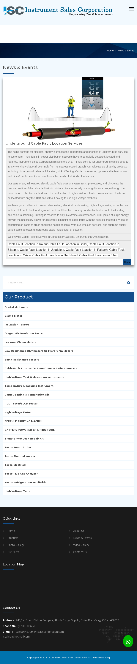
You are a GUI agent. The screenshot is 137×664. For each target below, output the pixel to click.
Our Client (13, 552)
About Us (78, 530)
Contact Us (80, 552)
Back (127, 262)
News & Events (82, 538)
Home (11, 530)
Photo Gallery (15, 545)
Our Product (19, 297)
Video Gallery (81, 545)
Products (12, 538)
